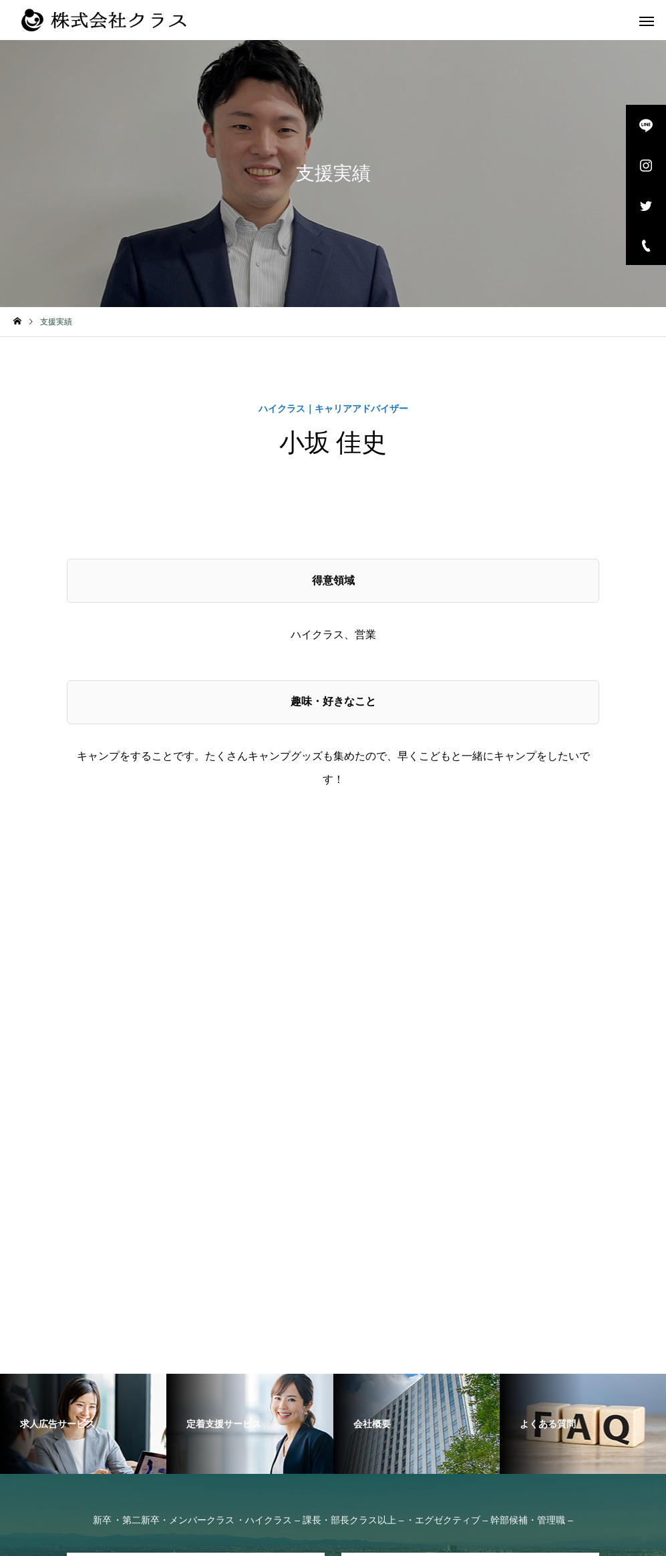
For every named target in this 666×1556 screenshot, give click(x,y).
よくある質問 (396, 1357)
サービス (266, 1357)
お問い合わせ (301, 1375)
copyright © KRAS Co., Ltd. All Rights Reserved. (232, 1536)
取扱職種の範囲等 (484, 1357)
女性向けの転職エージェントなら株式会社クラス (122, 1357)
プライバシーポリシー (368, 1536)
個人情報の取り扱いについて (468, 1536)
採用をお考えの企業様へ (402, 1375)
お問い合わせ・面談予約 (195, 1146)
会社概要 (326, 1357)
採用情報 (231, 1375)
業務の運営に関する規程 (595, 1357)
